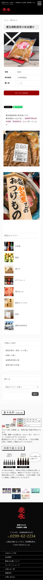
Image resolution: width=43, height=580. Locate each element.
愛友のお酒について (12, 561)
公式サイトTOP (10, 553)
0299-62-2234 (22, 536)
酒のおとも (13, 20)
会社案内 (8, 557)
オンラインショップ (12, 565)
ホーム (6, 20)
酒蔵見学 (8, 573)
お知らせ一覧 (10, 569)
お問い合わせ (10, 577)
